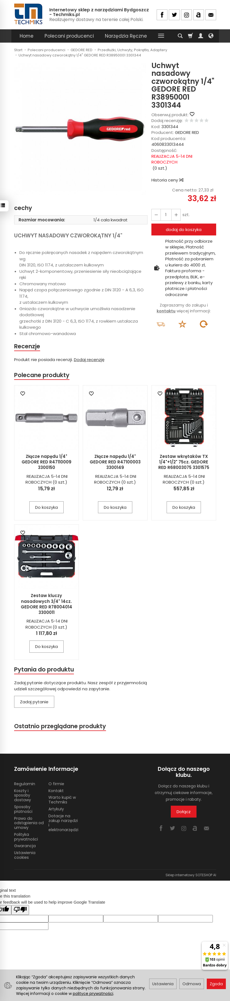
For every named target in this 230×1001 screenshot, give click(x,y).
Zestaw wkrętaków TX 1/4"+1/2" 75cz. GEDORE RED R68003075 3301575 (183, 462)
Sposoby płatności (23, 809)
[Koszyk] (190, 36)
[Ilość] (166, 215)
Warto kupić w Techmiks (62, 800)
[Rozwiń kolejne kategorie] (161, 36)
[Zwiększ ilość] (156, 215)
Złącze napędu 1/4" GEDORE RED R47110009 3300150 (46, 462)
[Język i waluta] (211, 36)
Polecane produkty (41, 375)
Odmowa (191, 984)
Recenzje (27, 346)
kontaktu (166, 311)
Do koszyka (46, 507)
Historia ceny (167, 180)
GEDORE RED (187, 132)
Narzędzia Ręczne (126, 36)
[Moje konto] (200, 36)
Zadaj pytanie (34, 702)
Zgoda (216, 984)
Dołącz (184, 812)
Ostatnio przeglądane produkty (60, 726)
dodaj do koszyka (183, 229)
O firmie (56, 784)
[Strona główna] (28, 14)
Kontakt (56, 790)
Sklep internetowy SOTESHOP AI (191, 875)
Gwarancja (25, 846)
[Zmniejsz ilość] (176, 215)
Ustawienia (163, 984)
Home (26, 36)
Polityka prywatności (26, 837)
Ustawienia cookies (24, 855)
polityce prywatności (93, 993)
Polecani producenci (69, 36)
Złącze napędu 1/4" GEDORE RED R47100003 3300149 (115, 462)
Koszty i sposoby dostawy (22, 795)
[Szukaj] (180, 36)
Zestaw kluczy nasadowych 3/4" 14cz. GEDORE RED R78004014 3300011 (46, 604)
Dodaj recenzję (89, 359)
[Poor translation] (20, 910)
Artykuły (56, 809)
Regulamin (24, 784)
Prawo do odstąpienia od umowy (29, 823)
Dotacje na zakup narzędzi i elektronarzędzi (63, 823)
